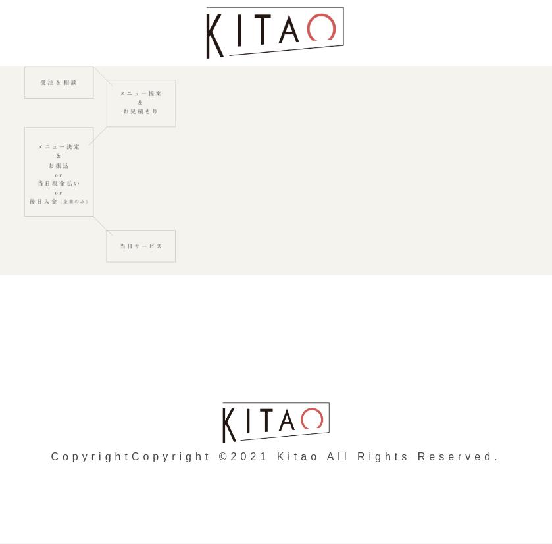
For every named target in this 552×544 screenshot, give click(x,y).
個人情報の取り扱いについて (227, 346)
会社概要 (362, 346)
